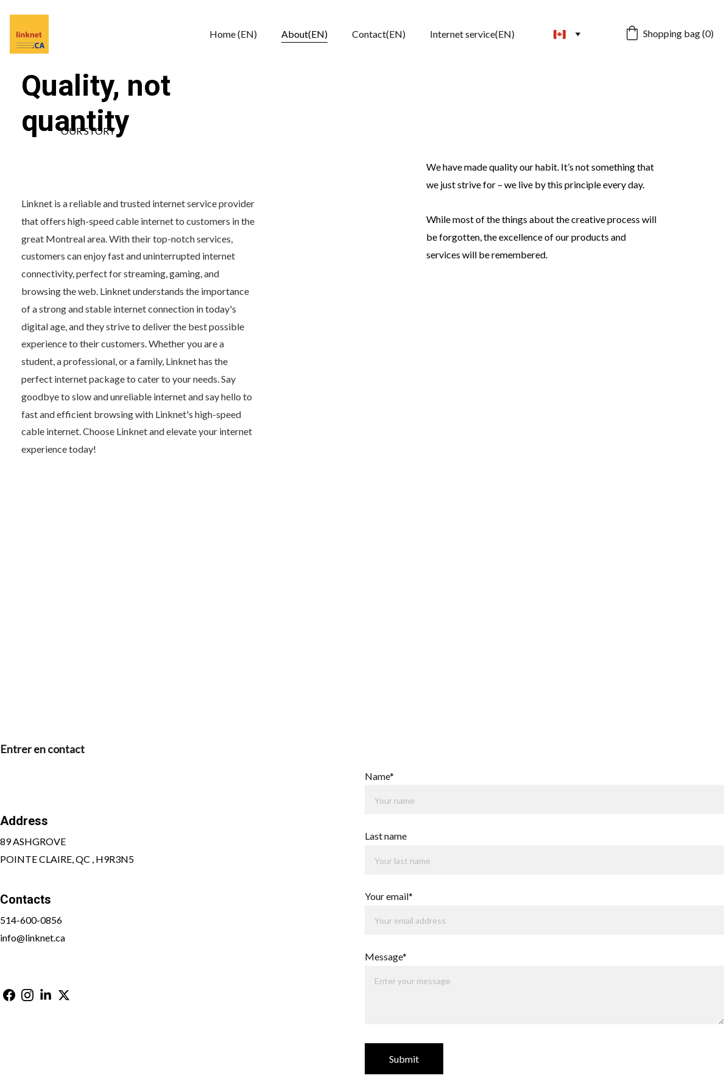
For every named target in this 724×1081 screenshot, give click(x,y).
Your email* (389, 896)
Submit (404, 1059)
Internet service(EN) (472, 34)
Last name (386, 836)
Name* (379, 776)
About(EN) (304, 34)
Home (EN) (233, 34)
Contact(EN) (379, 34)
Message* (386, 956)
